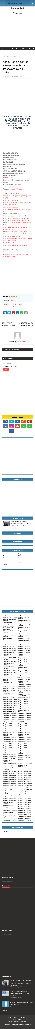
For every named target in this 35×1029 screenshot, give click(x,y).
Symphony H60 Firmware (9, 707)
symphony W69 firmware (9, 787)
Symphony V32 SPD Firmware (8, 655)
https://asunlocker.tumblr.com (19, 218)
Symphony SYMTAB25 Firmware (24, 628)
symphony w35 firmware (24, 798)
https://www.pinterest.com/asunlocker (15, 234)
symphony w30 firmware (9, 800)
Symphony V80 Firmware (24, 732)
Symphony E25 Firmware (24, 724)
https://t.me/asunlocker (17, 189)
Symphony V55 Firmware (9, 739)
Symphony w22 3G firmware (8, 802)
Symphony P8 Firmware (9, 688)
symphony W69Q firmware (25, 785)
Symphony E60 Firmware (9, 717)
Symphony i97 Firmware (24, 615)
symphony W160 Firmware (22, 760)
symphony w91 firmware (24, 773)
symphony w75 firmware (24, 779)
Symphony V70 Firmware (9, 737)
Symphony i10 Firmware (24, 662)
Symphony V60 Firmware (24, 737)
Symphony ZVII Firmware (24, 750)
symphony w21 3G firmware (8, 806)
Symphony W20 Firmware (24, 808)
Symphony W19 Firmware (24, 810)
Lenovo (20, 562)
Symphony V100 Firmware (25, 730)
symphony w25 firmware (24, 802)
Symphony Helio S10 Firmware (8, 639)
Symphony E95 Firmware (9, 615)
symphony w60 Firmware (24, 796)
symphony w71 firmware (9, 783)
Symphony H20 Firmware (9, 711)
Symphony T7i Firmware (24, 684)
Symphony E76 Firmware (9, 715)
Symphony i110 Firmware (24, 631)
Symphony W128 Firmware (22, 765)
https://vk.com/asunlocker (11, 236)
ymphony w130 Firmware (9, 763)
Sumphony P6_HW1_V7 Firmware (9, 694)
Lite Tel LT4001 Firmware (9, 642)
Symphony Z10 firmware (24, 638)
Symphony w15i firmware (24, 816)
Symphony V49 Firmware (24, 741)
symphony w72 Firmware (9, 781)
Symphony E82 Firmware (9, 650)
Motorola (20, 560)
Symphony (21, 554)
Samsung (5, 558)
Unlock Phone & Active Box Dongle (17, 1021)
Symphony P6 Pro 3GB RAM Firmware (9, 690)
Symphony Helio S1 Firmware (23, 668)
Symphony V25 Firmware (9, 750)
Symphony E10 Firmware (24, 726)
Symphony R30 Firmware (23, 633)
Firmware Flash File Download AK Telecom (17, 8)
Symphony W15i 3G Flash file (10, 816)
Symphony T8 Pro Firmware (7, 675)
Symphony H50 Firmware (9, 709)
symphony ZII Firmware (24, 757)
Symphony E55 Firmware (10, 721)
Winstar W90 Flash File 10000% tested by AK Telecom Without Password (21, 524)
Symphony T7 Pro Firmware (7, 683)
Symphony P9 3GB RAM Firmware (9, 635)
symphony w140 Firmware (25, 763)
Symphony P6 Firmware (9, 697)
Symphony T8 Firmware (24, 679)
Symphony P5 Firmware (24, 697)
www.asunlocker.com (10, 187)
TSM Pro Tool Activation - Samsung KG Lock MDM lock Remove (19, 994)
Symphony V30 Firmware (9, 748)
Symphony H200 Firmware (25, 702)
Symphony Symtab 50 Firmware (23, 664)
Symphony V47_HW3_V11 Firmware (25, 624)
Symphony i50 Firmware (24, 657)
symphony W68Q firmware (25, 787)
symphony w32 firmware (9, 798)
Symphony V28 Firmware (24, 748)
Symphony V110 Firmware (10, 730)
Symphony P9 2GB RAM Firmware (24, 635)
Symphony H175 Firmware (10, 703)
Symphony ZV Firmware (9, 754)
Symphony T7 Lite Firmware (8, 679)
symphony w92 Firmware (9, 773)
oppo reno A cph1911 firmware (12, 307)
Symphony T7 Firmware (9, 686)
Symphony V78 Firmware (24, 644)
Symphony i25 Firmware (24, 660)
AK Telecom (7, 76)
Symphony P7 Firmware (24, 688)
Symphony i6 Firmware (24, 652)
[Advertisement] (17, 26)
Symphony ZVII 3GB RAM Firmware (9, 619)
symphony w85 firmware (9, 777)
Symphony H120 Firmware (10, 705)
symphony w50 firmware (9, 796)
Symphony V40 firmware (9, 746)
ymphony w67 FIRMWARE (25, 790)
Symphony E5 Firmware (24, 728)
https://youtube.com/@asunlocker (20, 232)
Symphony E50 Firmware (9, 724)
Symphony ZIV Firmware (24, 755)
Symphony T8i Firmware (23, 677)
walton (5, 564)
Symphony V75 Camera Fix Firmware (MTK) (9, 626)
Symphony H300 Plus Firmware (23, 641)
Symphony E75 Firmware (24, 717)
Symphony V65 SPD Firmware (23, 655)
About (16, 1017)
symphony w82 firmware (24, 777)
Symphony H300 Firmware (25, 700)
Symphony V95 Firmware (9, 646)
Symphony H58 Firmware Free (24, 710)
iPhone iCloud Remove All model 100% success (21, 1003)
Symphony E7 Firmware (9, 728)
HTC (4, 562)
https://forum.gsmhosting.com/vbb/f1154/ (16, 245)
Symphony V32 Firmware (24, 746)
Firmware (9, 55)
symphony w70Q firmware (25, 783)
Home (4, 55)
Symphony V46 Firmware (9, 743)
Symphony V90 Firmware (24, 648)
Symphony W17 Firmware (24, 812)
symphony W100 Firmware (8, 768)
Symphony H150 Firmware (25, 704)
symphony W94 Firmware (24, 771)
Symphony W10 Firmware (10, 820)
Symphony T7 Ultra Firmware (23, 681)
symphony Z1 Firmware (9, 758)
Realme (5, 556)
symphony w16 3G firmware (8, 813)
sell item (6, 831)
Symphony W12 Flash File (25, 820)
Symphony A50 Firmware (24, 671)
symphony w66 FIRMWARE (7, 792)
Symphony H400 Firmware (10, 699)
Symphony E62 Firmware (9, 648)
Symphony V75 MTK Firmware (23, 734)
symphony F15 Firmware (24, 673)
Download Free (7, 178)
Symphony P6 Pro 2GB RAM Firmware (24, 695)
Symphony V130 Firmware (10, 617)
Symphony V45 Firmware (24, 743)
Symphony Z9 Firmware (24, 650)
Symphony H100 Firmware (25, 706)
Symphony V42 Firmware (9, 644)
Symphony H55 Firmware (24, 708)
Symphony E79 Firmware (9, 713)
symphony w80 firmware (9, 779)
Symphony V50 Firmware (9, 741)
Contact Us (23, 1017)
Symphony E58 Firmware (9, 719)
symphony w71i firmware (24, 781)
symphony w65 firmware (23, 794)
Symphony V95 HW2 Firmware (23, 617)
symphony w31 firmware (24, 800)
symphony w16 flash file (24, 814)
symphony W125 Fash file (10, 765)
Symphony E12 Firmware (9, 726)
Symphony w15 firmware (23, 818)
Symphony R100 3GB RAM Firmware (10, 658)
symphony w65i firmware (24, 792)
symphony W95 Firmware (9, 771)
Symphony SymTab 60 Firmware (9, 664)
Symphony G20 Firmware (9, 652)
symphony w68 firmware (9, 790)
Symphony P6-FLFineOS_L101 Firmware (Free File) (10, 631)
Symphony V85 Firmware (9, 732)
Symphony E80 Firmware (24, 713)
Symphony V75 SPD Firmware (8, 734)
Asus (19, 558)
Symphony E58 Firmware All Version (24, 720)
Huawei (5, 560)
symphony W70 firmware (9, 785)
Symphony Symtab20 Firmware (8, 667)
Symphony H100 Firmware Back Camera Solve (25, 621)
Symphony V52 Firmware (24, 739)
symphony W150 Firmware (7, 761)
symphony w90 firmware (9, 775)
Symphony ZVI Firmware (9, 752)
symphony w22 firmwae (24, 804)
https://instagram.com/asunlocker (20, 223)
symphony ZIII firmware (9, 756)
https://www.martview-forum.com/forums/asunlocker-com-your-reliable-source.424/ (16, 254)
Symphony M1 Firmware (9, 670)
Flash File (14, 304)
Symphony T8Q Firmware (24, 675)
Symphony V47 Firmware (24, 646)
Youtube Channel (17, 1019)
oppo (20, 304)
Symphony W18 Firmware (10, 810)
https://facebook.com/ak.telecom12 (14, 216)
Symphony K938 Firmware (10, 672)
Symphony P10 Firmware (24, 686)
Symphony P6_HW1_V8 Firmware (24, 691)
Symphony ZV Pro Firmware (22, 752)
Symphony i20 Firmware (9, 661)
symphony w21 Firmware (24, 806)
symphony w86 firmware (24, 775)
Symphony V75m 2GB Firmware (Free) (8, 623)
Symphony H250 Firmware (10, 701)
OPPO (19, 556)
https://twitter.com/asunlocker (19, 220)
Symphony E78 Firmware (24, 715)
